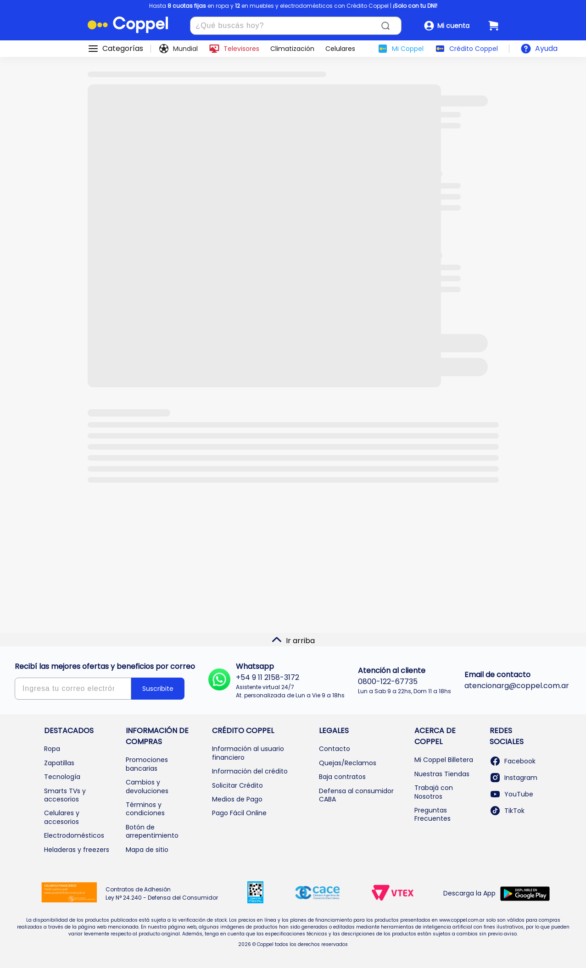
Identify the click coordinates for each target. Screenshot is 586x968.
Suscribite (157, 688)
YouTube (511, 794)
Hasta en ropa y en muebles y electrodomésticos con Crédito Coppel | (293, 6)
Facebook (513, 761)
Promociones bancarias (147, 764)
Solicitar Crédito (237, 785)
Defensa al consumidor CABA (356, 795)
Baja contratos (342, 776)
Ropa (52, 748)
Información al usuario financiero (248, 753)
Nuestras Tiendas (441, 774)
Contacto (334, 748)
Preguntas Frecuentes (432, 814)
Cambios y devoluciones (147, 786)
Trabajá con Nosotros (433, 792)
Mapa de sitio (147, 849)
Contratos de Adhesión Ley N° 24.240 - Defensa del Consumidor (162, 893)
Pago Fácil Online (239, 813)
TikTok (507, 810)
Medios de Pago (237, 799)
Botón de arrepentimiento (152, 831)
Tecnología (62, 776)
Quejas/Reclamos (347, 763)
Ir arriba (293, 640)
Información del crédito (250, 771)
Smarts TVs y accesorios (65, 795)
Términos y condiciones (145, 809)
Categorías (122, 49)
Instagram (513, 777)
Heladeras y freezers (76, 849)
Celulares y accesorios (61, 817)
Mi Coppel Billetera (443, 759)
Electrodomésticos (74, 835)
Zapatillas (59, 763)
